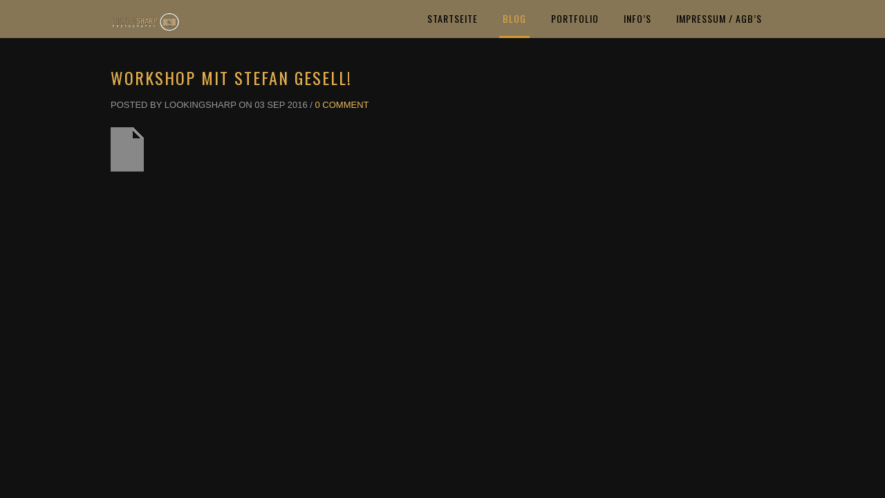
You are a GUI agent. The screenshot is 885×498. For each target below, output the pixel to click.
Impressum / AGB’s (719, 18)
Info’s (637, 18)
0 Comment (342, 105)
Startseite (452, 18)
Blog (514, 18)
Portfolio (575, 18)
